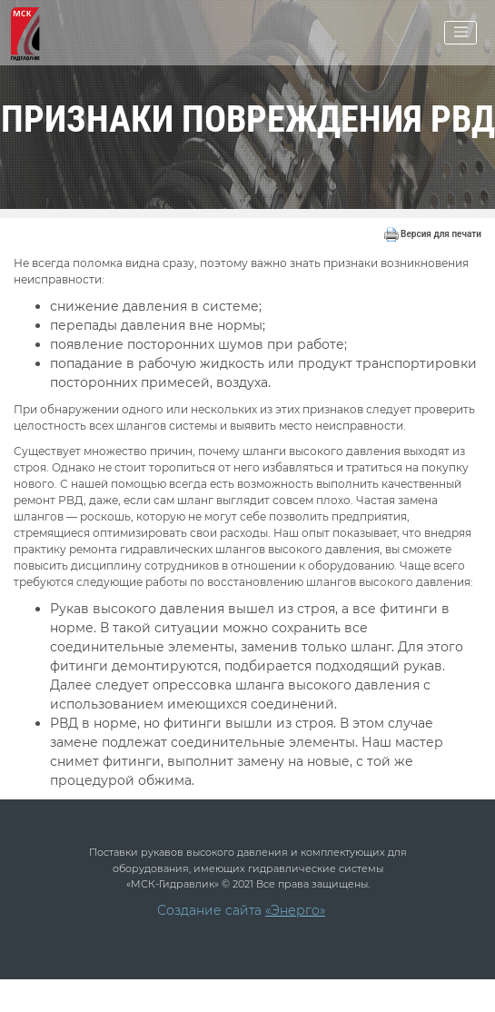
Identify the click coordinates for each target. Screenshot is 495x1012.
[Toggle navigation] (460, 33)
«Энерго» (295, 910)
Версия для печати (432, 234)
